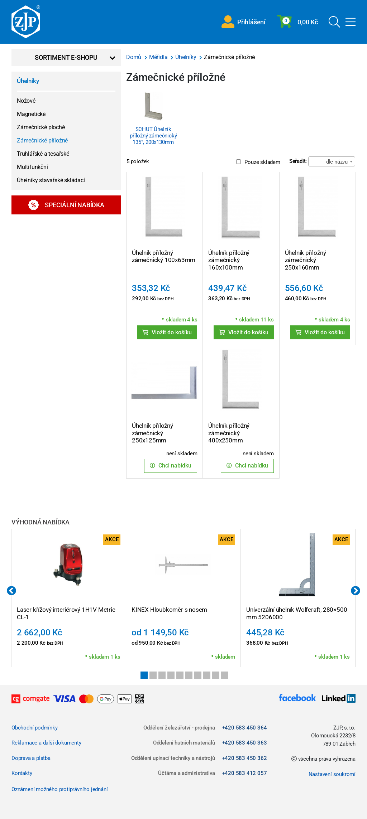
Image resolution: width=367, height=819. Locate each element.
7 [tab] (197, 675)
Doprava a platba (31, 758)
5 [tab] (180, 675)
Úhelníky (28, 80)
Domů (134, 57)
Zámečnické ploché (41, 127)
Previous (11, 591)
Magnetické (31, 114)
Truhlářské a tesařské (43, 153)
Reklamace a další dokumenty (46, 743)
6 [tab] (188, 675)
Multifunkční (32, 167)
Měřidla (159, 57)
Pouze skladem (258, 162)
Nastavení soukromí (332, 774)
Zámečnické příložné (42, 140)
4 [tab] (171, 675)
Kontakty (21, 773)
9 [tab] (215, 675)
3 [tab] (162, 675)
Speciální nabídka (66, 204)
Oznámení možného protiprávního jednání (59, 789)
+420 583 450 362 (244, 758)
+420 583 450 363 (244, 743)
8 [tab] (206, 675)
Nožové (26, 100)
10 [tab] (224, 675)
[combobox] (331, 161)
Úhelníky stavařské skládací (51, 180)
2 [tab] (153, 675)
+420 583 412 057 (244, 773)
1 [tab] (144, 675)
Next (355, 591)
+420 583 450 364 (244, 727)
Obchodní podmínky (34, 727)
